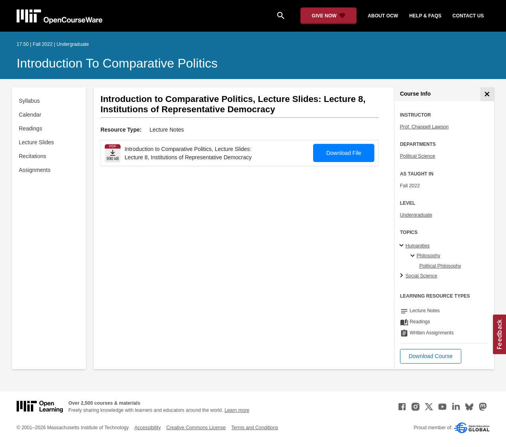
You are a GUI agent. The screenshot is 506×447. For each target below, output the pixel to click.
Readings (30, 128)
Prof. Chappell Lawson (424, 127)
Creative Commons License (196, 427)
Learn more (237, 410)
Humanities (418, 246)
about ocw (383, 16)
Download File (343, 153)
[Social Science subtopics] (402, 276)
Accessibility (147, 427)
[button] (430, 356)
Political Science (417, 156)
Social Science (421, 276)
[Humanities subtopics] (402, 246)
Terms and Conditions (254, 427)
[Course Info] (487, 94)
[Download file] (113, 153)
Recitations (32, 156)
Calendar (30, 114)
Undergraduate (416, 215)
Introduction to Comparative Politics (117, 63)
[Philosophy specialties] (413, 256)
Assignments (35, 170)
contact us (468, 16)
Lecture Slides (36, 142)
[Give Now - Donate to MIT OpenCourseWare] (328, 16)
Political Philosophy (440, 266)
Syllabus (29, 101)
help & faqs (425, 16)
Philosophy (428, 255)
